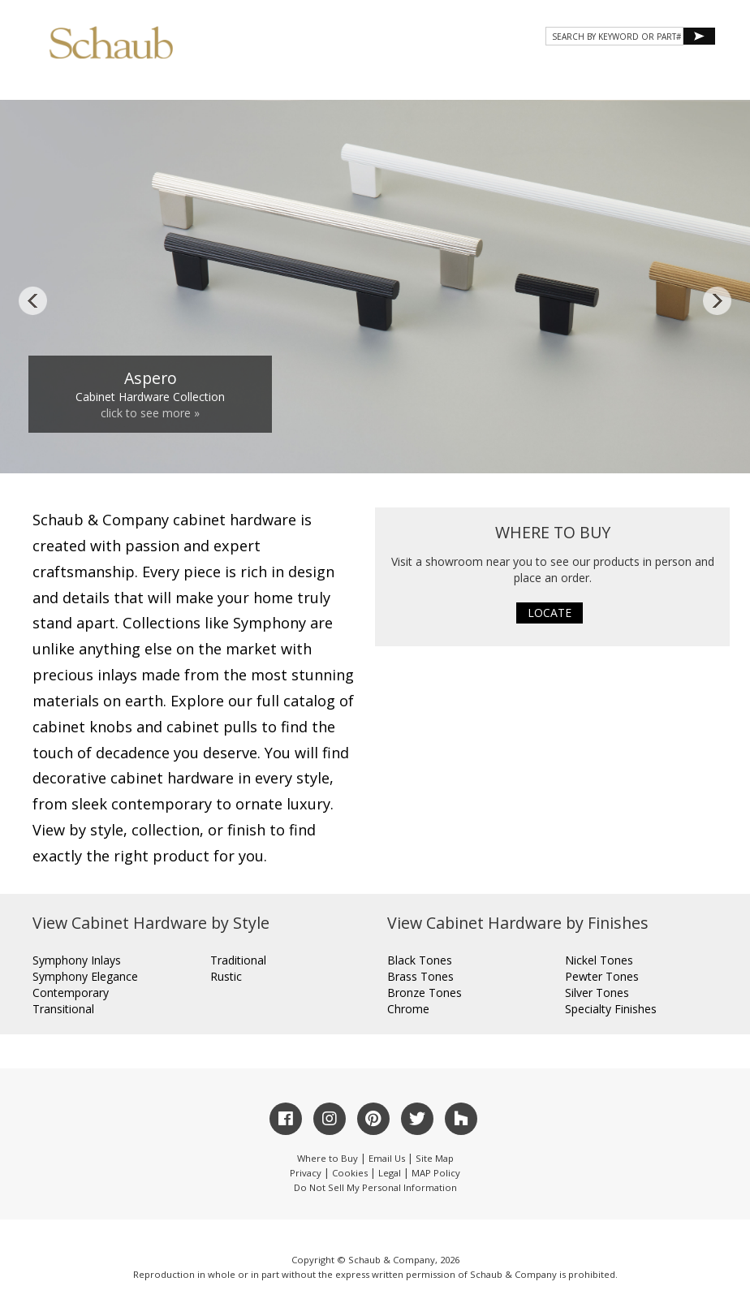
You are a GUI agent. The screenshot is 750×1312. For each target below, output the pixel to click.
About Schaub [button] (222, 82)
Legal (389, 1173)
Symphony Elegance (85, 976)
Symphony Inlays (76, 960)
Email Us (387, 1158)
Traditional (238, 960)
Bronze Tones (424, 992)
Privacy (305, 1173)
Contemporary (70, 992)
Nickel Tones (599, 960)
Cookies (350, 1173)
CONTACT (581, 82)
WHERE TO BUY (667, 82)
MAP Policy (436, 1173)
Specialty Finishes (611, 1008)
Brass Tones (420, 976)
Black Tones (419, 960)
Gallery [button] (409, 82)
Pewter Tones (602, 976)
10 (522, 446)
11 (541, 446)
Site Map (435, 1158)
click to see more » (150, 413)
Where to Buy (327, 1158)
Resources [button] (497, 82)
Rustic (226, 976)
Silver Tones (597, 992)
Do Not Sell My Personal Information (375, 1187)
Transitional (63, 1008)
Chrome (408, 1008)
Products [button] (323, 82)
